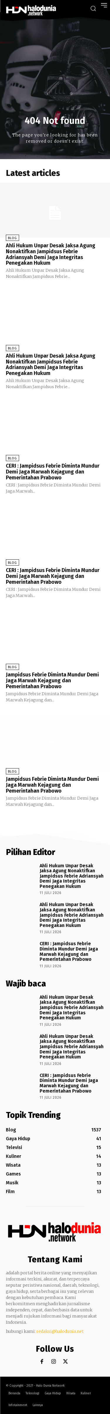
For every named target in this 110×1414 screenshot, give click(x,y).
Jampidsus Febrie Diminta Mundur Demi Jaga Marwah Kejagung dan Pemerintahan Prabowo (52, 680)
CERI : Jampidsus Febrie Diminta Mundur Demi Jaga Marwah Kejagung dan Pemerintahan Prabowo (52, 472)
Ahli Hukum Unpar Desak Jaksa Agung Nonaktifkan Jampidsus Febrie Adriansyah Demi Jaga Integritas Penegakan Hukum (50, 254)
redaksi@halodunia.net (60, 1331)
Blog (12, 238)
